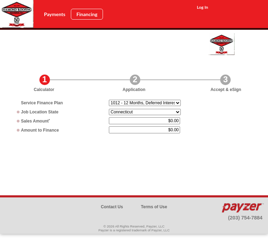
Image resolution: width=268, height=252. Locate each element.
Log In (202, 7)
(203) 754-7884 (245, 217)
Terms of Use (154, 206)
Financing (86, 14)
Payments (54, 14)
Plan (42, 102)
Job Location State (39, 112)
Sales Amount (35, 121)
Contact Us (112, 206)
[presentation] (134, 159)
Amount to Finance (40, 130)
